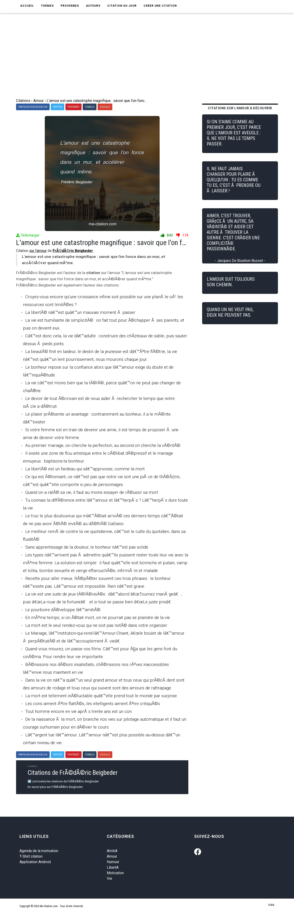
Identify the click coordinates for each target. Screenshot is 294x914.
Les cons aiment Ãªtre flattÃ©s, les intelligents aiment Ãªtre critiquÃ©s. (93, 703)
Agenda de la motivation (39, 851)
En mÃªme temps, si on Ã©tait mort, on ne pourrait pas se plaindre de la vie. (98, 617)
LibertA (113, 867)
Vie (109, 878)
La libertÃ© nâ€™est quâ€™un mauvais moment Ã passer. (80, 312)
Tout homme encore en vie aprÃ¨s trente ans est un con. (79, 711)
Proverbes (70, 5)
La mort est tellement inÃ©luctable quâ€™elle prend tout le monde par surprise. (101, 695)
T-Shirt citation (31, 856)
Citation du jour (122, 5)
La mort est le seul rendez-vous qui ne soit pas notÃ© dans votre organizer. (96, 625)
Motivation (115, 873)
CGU (271, 904)
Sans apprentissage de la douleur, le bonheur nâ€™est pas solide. (87, 547)
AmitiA (112, 851)
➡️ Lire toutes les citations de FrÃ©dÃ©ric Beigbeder (63, 781)
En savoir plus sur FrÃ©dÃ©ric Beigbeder (55, 787)
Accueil (27, 5)
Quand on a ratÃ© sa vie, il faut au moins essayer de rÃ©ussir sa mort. (92, 492)
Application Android (35, 862)
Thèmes (47, 5)
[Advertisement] (147, 63)
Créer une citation (160, 5)
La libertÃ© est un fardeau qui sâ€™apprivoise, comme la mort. (85, 468)
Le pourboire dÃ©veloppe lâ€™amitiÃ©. (63, 609)
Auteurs (93, 5)
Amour (112, 856)
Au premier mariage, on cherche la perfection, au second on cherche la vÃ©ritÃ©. (103, 445)
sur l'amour (38, 251)
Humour (113, 862)
